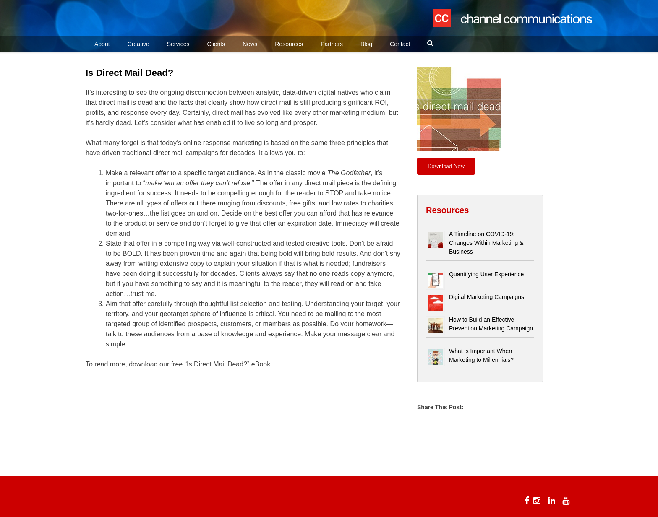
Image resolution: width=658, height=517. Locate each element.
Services (178, 44)
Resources (289, 44)
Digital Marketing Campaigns (486, 297)
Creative (138, 44)
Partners (332, 44)
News (250, 44)
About (102, 44)
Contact (400, 44)
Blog (366, 44)
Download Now (446, 166)
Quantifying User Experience (486, 274)
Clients (216, 44)
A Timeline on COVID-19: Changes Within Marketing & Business (486, 243)
